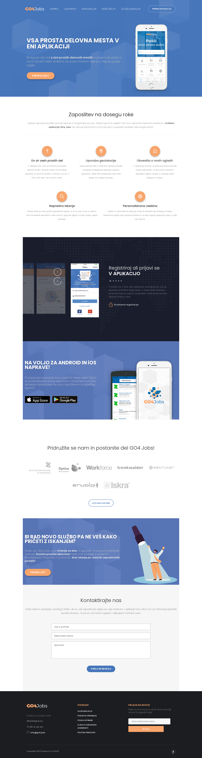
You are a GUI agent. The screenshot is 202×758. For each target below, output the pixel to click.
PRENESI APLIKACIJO (163, 9)
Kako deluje (89, 9)
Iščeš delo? (109, 9)
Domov (54, 9)
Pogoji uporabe (85, 720)
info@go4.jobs (38, 732)
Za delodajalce (130, 9)
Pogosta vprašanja (87, 715)
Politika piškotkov (86, 732)
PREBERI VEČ (37, 571)
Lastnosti (70, 9)
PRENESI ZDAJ (40, 75)
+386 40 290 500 (36, 726)
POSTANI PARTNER (101, 503)
